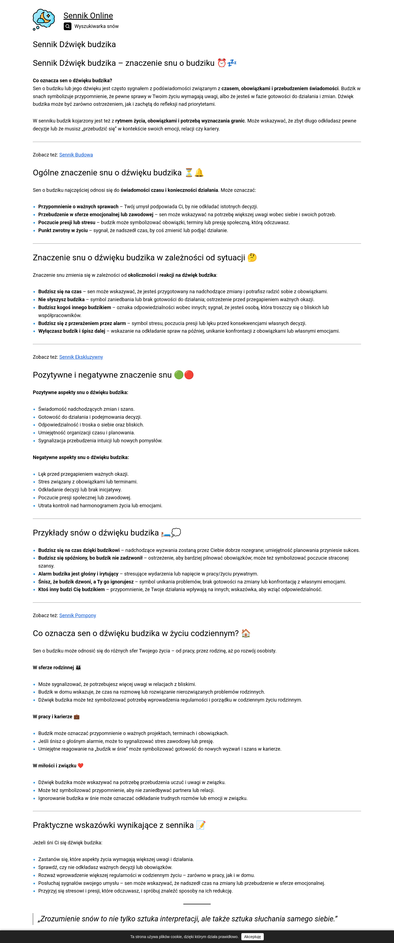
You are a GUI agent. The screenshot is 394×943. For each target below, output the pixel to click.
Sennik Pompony (77, 615)
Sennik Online (88, 15)
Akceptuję (252, 937)
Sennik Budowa (76, 155)
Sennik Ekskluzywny (81, 357)
